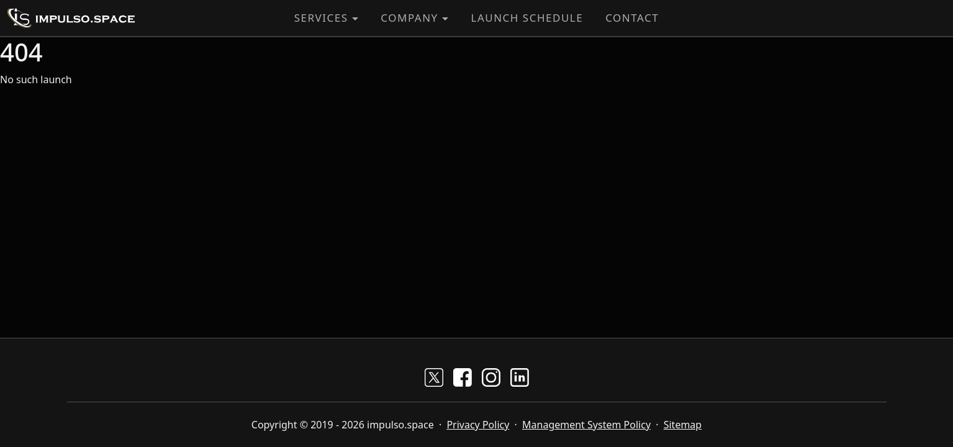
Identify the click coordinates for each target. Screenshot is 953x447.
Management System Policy (586, 424)
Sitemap (683, 424)
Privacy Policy (477, 424)
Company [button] (409, 18)
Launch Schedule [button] (527, 18)
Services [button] (321, 18)
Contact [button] (632, 18)
